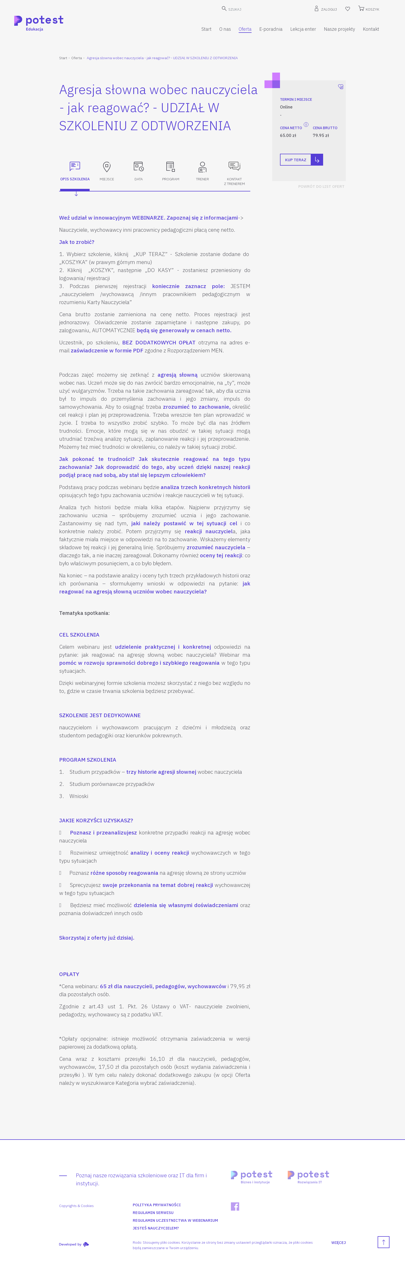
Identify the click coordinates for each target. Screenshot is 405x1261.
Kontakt (371, 29)
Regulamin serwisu (153, 1212)
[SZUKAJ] (254, 9)
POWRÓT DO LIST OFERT (321, 186)
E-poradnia (271, 29)
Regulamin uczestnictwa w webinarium (175, 1220)
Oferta (245, 29)
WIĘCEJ (338, 1242)
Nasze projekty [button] (339, 29)
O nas (225, 29)
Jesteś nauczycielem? (156, 1228)
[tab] (75, 174)
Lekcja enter (303, 29)
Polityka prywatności (157, 1204)
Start (206, 29)
